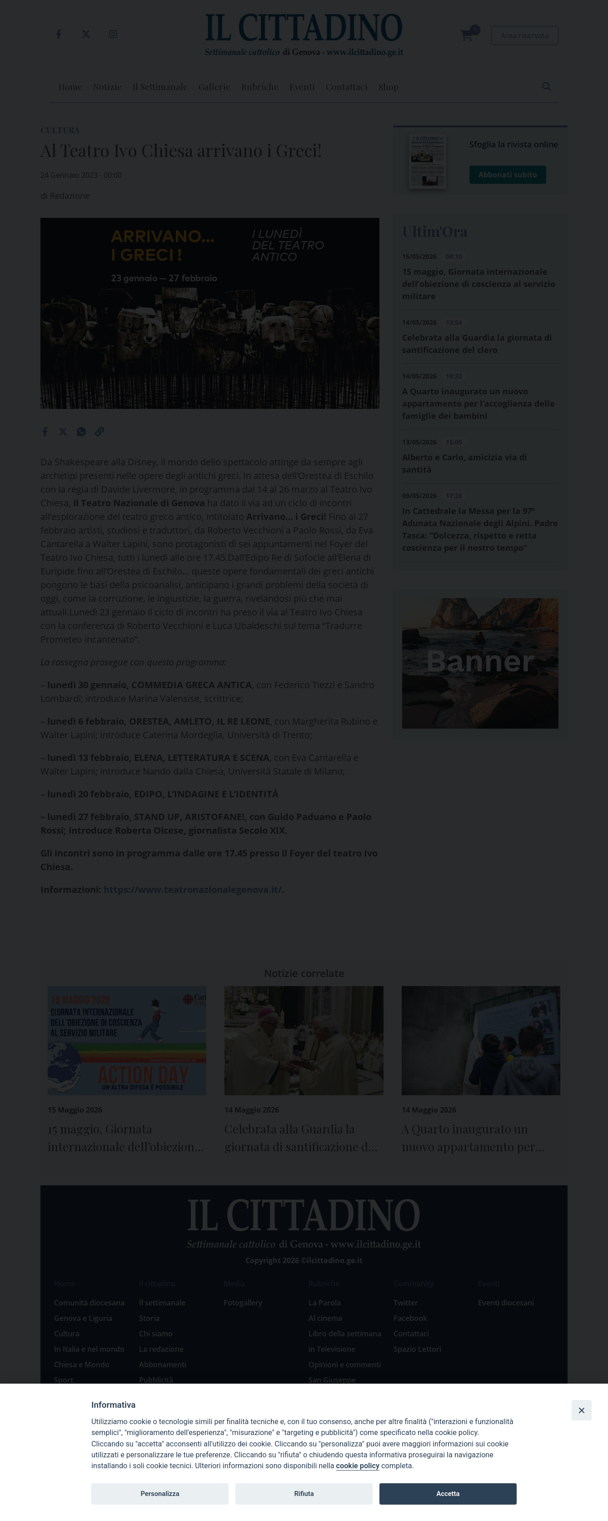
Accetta (447, 1494)
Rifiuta (304, 1494)
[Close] (582, 1410)
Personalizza (159, 1494)
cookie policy (357, 1465)
